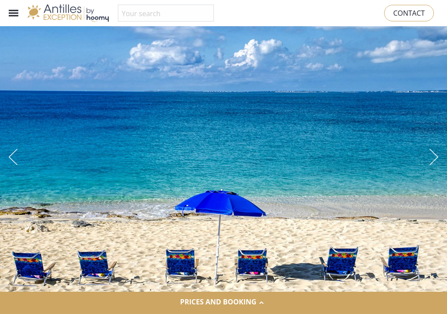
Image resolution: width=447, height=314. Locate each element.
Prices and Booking (223, 302)
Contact (409, 13)
